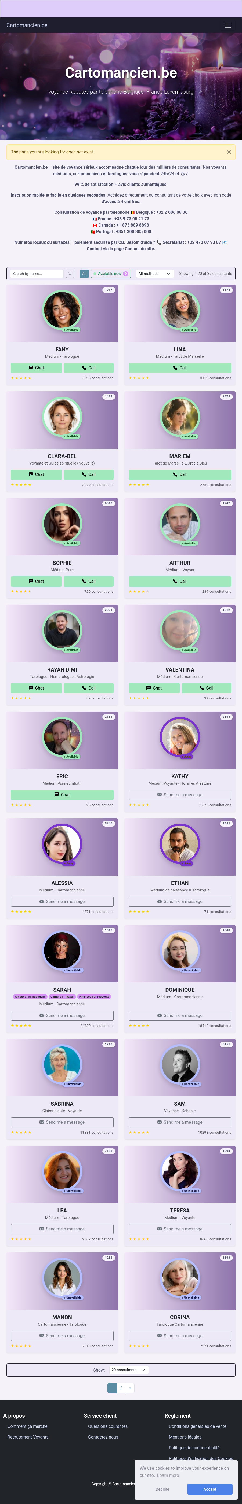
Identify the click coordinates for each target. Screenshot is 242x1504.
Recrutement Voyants (28, 1437)
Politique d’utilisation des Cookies (201, 1458)
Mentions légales (185, 1437)
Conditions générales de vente (197, 1426)
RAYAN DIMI (62, 677)
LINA (180, 370)
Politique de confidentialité (194, 1447)
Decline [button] (162, 1489)
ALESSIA (62, 904)
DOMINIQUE (179, 1011)
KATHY (180, 784)
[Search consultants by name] (37, 274)
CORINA (180, 1338)
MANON (62, 1325)
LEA (62, 1231)
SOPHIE (62, 584)
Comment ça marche (28, 1426)
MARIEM (179, 464)
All (84, 273)
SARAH (62, 998)
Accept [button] (209, 1489)
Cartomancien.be (26, 25)
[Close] (228, 152)
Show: (99, 1370)
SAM (180, 1112)
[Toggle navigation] (228, 25)
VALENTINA (179, 690)
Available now (111, 273)
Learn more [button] (168, 1475)
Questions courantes (108, 1426)
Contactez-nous (103, 1437)
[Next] (130, 1388)
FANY (62, 357)
